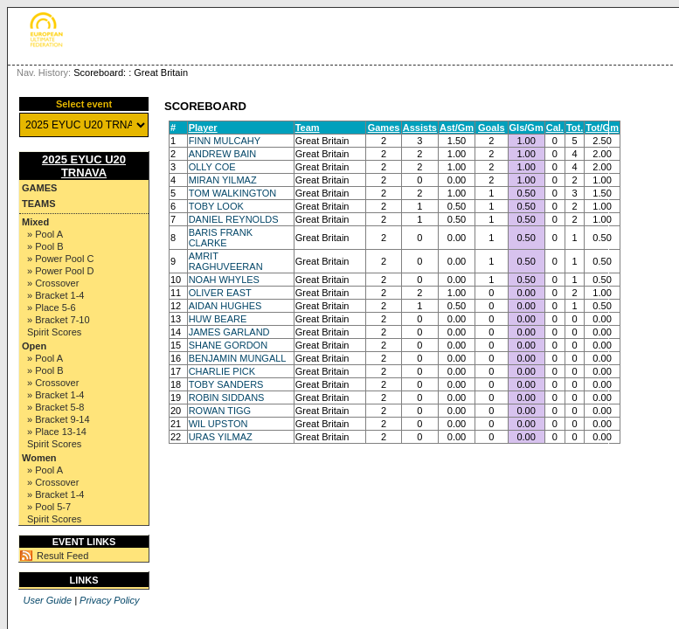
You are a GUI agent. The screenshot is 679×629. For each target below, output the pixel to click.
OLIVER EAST (220, 292)
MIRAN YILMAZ (223, 180)
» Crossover (53, 283)
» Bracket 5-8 (55, 407)
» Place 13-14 (57, 431)
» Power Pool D (60, 271)
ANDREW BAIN (223, 154)
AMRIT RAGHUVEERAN (226, 261)
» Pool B (45, 246)
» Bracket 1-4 (55, 295)
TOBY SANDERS (226, 384)
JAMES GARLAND (229, 332)
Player (203, 127)
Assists (420, 127)
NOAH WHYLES (224, 279)
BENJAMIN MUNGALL (238, 358)
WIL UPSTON (218, 423)
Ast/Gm (457, 127)
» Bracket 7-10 (58, 319)
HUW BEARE (218, 319)
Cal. (555, 127)
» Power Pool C (60, 258)
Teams (39, 203)
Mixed (35, 222)
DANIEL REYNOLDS (234, 219)
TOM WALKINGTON (233, 193)
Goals (491, 127)
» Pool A (45, 234)
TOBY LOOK (216, 206)
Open (34, 346)
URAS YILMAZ (221, 437)
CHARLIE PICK (222, 371)
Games (39, 188)
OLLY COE (212, 167)
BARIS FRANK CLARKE (221, 237)
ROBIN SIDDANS (227, 397)
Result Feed (62, 555)
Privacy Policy (109, 600)
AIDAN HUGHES (225, 306)
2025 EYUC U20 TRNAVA (84, 166)
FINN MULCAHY (225, 140)
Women (39, 458)
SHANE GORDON (228, 345)
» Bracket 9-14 (58, 419)
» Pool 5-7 (49, 506)
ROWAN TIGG (220, 410)
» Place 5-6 (51, 307)
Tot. (574, 127)
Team (307, 127)
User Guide (47, 600)
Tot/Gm (602, 127)
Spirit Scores (54, 332)
